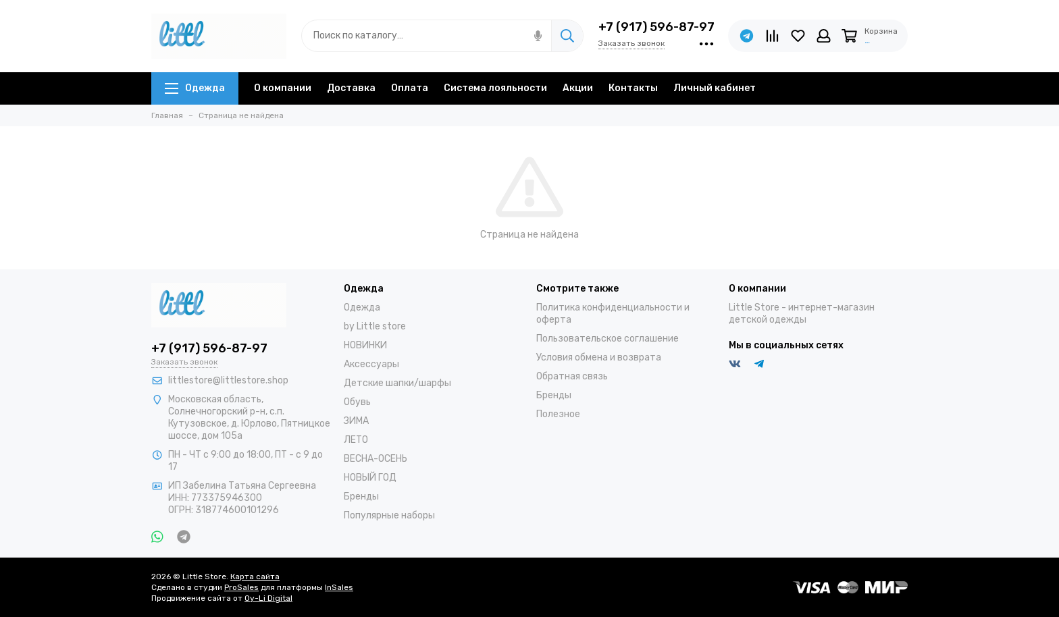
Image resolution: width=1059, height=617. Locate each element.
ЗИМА (356, 421)
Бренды (361, 496)
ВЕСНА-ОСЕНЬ (375, 458)
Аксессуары (371, 364)
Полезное (558, 414)
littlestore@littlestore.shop (228, 380)
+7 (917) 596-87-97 (656, 27)
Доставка (351, 88)
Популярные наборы (389, 515)
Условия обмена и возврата (598, 357)
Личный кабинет (714, 88)
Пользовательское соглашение (607, 338)
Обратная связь (572, 376)
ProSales (241, 587)
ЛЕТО (356, 440)
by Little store (375, 326)
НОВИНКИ (365, 345)
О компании (282, 88)
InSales (339, 587)
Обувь (357, 402)
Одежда (195, 88)
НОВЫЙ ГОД (370, 477)
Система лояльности (495, 88)
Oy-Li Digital (268, 598)
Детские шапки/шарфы (397, 383)
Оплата (409, 88)
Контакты (633, 88)
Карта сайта (255, 576)
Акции (578, 88)
